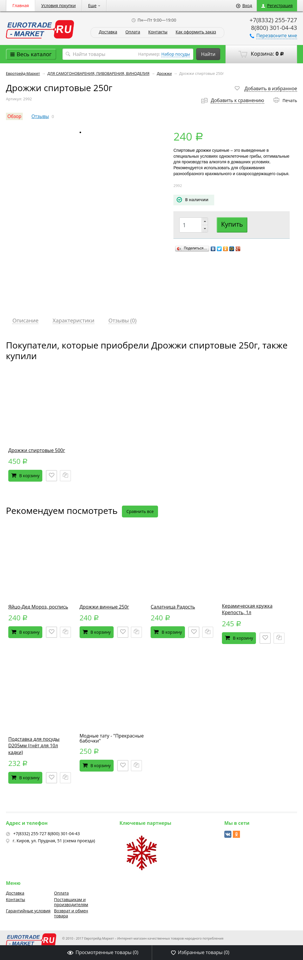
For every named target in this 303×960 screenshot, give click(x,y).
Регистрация (277, 5)
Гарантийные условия (28, 911)
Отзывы (40, 116)
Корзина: (261, 54)
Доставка (108, 32)
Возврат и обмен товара (71, 913)
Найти (208, 54)
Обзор (14, 116)
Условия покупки (58, 5)
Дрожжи (164, 73)
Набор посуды (175, 54)
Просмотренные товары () (102, 952)
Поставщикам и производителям (71, 902)
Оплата (132, 32)
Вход (244, 5)
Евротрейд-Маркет (23, 73)
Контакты (157, 32)
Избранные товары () (200, 952)
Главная (20, 5)
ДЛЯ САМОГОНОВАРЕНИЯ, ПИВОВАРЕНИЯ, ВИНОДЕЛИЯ (98, 73)
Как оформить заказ (195, 32)
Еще (94, 5)
